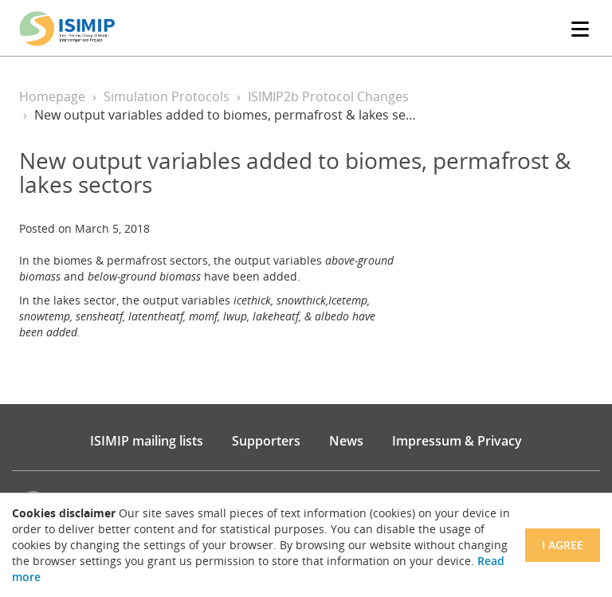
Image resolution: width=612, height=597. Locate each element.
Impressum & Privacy (457, 441)
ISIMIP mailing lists (146, 441)
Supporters (266, 441)
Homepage (52, 96)
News (346, 441)
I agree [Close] (562, 544)
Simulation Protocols (167, 96)
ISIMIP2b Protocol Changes (328, 96)
